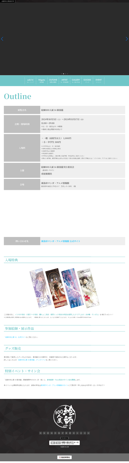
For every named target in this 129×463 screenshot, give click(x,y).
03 (48, 434)
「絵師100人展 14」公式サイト (15, 338)
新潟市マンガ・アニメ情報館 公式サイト (60, 242)
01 (40, 434)
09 (70, 434)
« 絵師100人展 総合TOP (7, 1)
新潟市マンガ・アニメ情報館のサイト (54, 386)
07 (62, 434)
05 (55, 434)
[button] (2, 39)
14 (88, 434)
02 (44, 434)
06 (59, 434)
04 (51, 434)
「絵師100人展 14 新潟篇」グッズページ (31, 361)
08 (66, 434)
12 (81, 434)
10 (73, 434)
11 (77, 434)
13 (84, 434)
